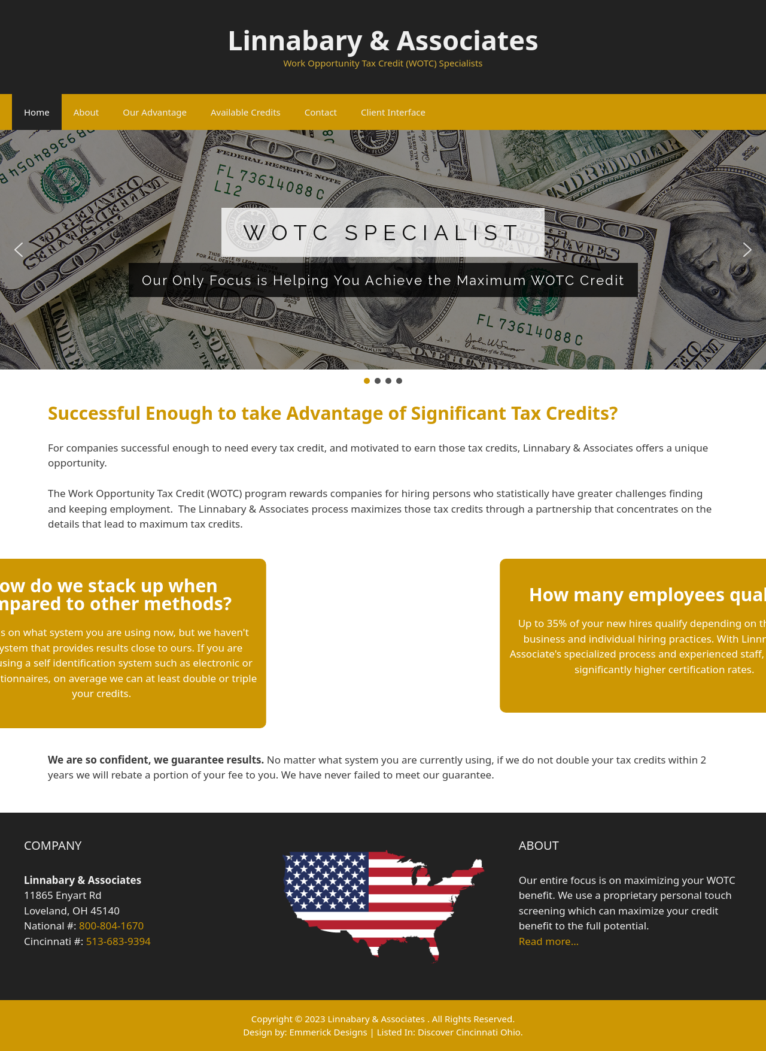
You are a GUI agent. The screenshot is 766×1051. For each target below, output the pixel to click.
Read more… (549, 941)
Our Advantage (155, 112)
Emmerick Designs (328, 1032)
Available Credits (246, 112)
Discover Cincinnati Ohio (469, 1032)
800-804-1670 (111, 925)
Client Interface (393, 112)
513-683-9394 (118, 941)
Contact (321, 112)
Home (37, 112)
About (86, 112)
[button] (18, 249)
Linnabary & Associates (382, 40)
